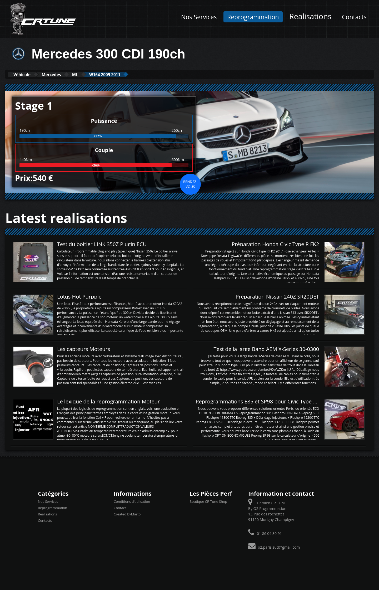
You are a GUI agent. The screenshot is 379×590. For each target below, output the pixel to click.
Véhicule (25, 74)
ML (91, 74)
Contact (120, 507)
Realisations (310, 16)
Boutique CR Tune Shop (208, 501)
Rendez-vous (190, 184)
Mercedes (61, 74)
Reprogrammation (253, 17)
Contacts (354, 17)
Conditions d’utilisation (132, 501)
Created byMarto (127, 513)
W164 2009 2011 (128, 74)
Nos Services (199, 17)
